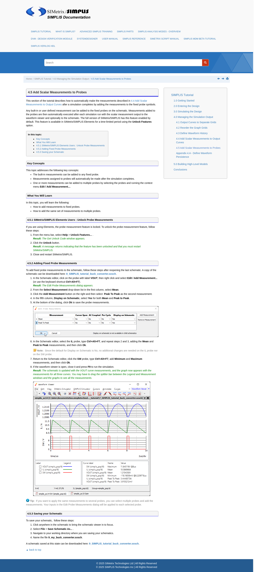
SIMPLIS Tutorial (41, 31)
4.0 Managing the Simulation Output (71, 79)
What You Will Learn (46, 142)
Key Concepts (43, 139)
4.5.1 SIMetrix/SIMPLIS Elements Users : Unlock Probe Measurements (70, 145)
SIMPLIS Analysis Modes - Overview (159, 31)
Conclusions (180, 169)
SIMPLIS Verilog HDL (43, 46)
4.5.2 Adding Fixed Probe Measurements (56, 149)
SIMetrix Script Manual (164, 39)
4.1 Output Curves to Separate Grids (196, 122)
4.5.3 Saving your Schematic (50, 152)
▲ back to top (33, 549)
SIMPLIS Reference (134, 39)
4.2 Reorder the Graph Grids (191, 127)
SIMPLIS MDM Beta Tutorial (200, 39)
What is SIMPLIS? (65, 31)
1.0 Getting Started (184, 100)
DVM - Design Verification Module (51, 39)
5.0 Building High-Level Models (191, 164)
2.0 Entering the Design (186, 106)
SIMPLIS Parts (125, 31)
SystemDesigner (87, 39)
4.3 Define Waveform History (192, 133)
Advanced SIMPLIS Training (96, 31)
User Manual (110, 39)
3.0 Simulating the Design (188, 111)
